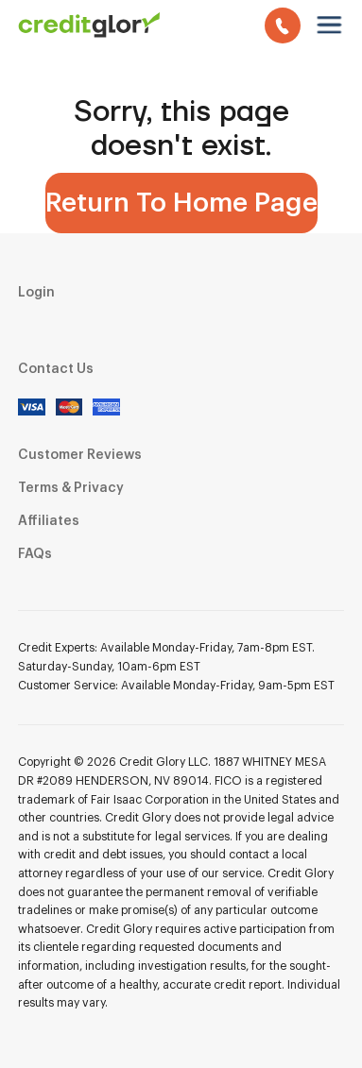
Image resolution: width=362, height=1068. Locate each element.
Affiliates (48, 521)
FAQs (35, 554)
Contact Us (56, 369)
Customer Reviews (80, 455)
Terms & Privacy (71, 488)
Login (36, 292)
